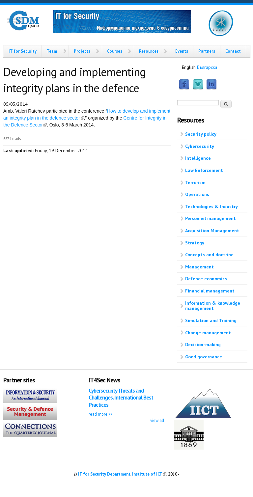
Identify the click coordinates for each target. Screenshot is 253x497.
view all (157, 420)
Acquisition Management (212, 231)
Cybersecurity (199, 146)
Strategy (194, 243)
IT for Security (23, 51)
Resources (148, 51)
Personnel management (210, 218)
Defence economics (206, 279)
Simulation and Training (211, 320)
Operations (197, 194)
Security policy (200, 134)
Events (181, 51)
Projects (82, 51)
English (189, 67)
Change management (208, 333)
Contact (233, 51)
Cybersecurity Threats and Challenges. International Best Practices (121, 397)
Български (207, 67)
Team (52, 51)
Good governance (203, 357)
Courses (114, 51)
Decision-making (203, 344)
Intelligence (198, 158)
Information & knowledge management (212, 306)
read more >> (100, 414)
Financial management (210, 291)
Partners (206, 51)
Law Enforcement (204, 170)
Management (199, 267)
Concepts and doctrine (209, 255)
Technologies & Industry (211, 206)
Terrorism (195, 182)
